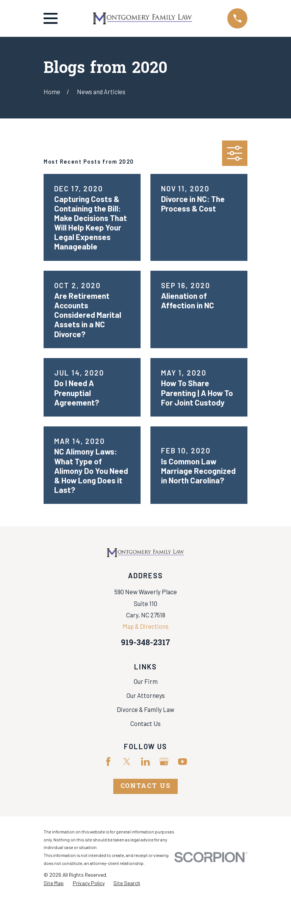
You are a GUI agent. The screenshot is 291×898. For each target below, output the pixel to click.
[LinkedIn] (145, 761)
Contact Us (145, 723)
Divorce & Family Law (145, 709)
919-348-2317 (145, 643)
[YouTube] (182, 761)
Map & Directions (145, 626)
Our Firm (146, 681)
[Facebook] (108, 761)
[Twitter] (126, 761)
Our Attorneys (146, 695)
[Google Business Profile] (164, 761)
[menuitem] (54, 883)
